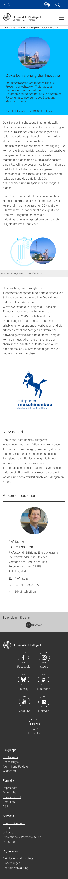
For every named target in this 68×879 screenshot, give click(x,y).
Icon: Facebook (23, 657)
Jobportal (9, 832)
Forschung (10, 27)
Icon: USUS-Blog (34, 724)
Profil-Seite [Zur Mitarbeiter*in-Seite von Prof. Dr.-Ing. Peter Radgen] (21, 578)
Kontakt (34, 625)
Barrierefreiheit (12, 797)
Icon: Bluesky (23, 679)
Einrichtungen (11, 863)
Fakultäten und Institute (18, 858)
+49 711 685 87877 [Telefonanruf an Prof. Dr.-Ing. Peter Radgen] (27, 585)
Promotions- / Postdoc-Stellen (22, 837)
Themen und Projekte (28, 27)
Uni (4, 4)
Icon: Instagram (44, 657)
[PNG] (34, 392)
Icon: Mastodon (43, 679)
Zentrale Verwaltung (15, 868)
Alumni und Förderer (16, 766)
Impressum (10, 788)
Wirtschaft (9, 771)
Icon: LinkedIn (43, 701)
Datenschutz (11, 792)
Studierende (10, 757)
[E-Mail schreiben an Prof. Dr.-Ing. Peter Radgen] (22, 591)
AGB (5, 806)
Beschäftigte (11, 762)
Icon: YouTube (24, 701)
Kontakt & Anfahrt (14, 823)
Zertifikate (9, 802)
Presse (7, 827)
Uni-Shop (9, 841)
